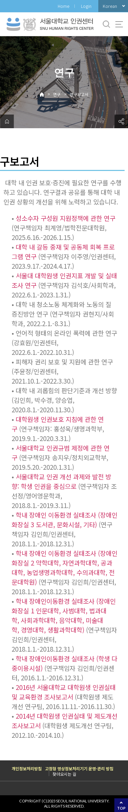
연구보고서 (79, 94)
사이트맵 (119, 24)
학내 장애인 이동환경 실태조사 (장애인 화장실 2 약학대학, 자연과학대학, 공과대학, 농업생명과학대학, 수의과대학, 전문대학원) (64, 567)
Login (86, 6)
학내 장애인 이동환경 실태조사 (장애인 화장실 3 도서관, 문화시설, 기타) (64, 519)
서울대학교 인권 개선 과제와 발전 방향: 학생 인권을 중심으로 (61, 481)
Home (63, 6)
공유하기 (121, 121)
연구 (56, 94)
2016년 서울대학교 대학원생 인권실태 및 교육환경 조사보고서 (64, 691)
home (7, 121)
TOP (121, 808)
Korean (110, 6)
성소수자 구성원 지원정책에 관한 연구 (65, 218)
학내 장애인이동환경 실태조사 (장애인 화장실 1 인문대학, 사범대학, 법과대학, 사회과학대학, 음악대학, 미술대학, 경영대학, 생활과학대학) (64, 615)
